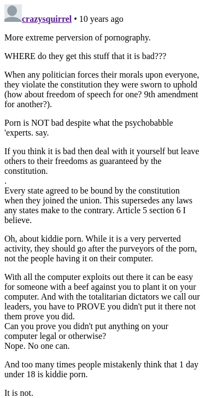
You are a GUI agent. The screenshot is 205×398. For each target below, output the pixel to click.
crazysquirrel (47, 19)
